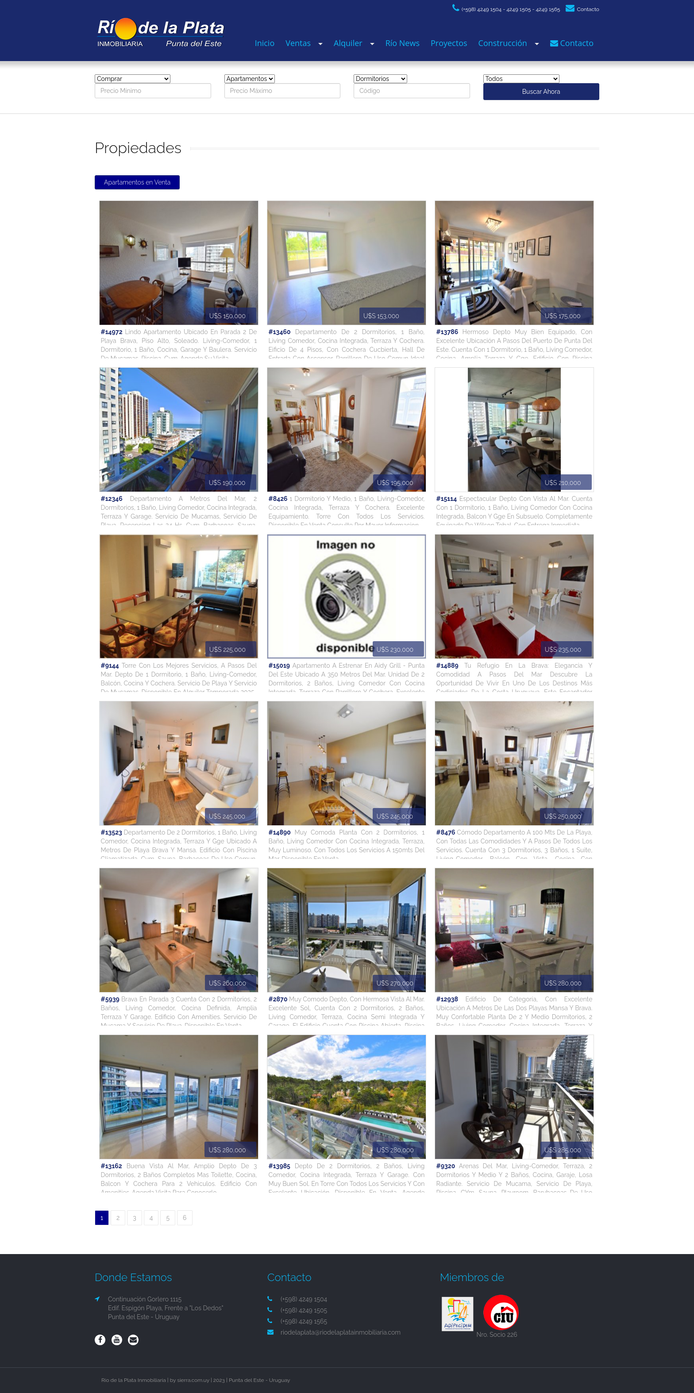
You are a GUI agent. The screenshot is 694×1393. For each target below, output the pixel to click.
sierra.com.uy (193, 1380)
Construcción (502, 43)
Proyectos (449, 43)
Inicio (265, 43)
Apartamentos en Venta (137, 182)
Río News (403, 43)
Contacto (582, 9)
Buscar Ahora (541, 91)
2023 (219, 1380)
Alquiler (348, 43)
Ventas (298, 43)
